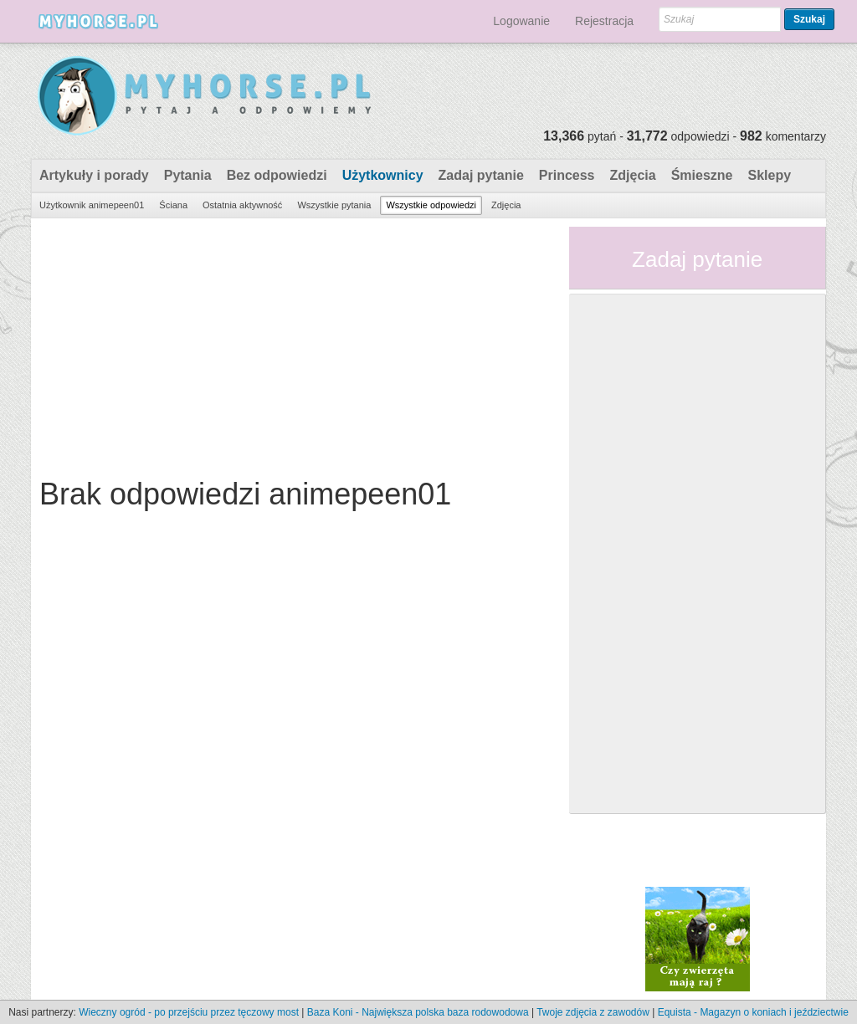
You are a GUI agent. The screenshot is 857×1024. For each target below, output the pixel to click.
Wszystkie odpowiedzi (431, 205)
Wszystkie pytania (334, 205)
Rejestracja (604, 21)
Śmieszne (702, 175)
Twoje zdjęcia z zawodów (592, 1012)
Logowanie (521, 21)
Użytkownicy (382, 175)
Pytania (188, 175)
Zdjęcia (633, 175)
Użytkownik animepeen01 (91, 205)
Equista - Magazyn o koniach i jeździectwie (753, 1012)
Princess (567, 175)
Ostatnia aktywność (242, 205)
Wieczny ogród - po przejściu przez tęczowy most (189, 1012)
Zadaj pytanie (481, 175)
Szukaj (809, 19)
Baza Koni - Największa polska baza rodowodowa (418, 1012)
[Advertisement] (293, 344)
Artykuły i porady (94, 175)
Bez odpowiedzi (277, 175)
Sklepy (769, 175)
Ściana (173, 205)
